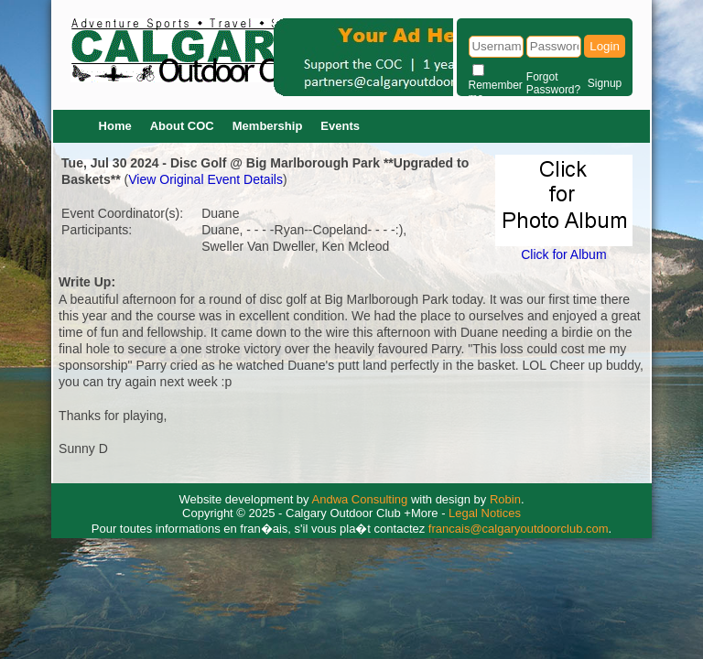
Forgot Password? (553, 83)
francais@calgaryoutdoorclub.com (518, 528)
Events (340, 126)
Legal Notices (485, 513)
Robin (505, 499)
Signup (605, 83)
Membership (268, 126)
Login (604, 46)
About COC (182, 126)
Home (115, 126)
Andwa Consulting (360, 499)
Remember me (496, 91)
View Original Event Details (205, 179)
